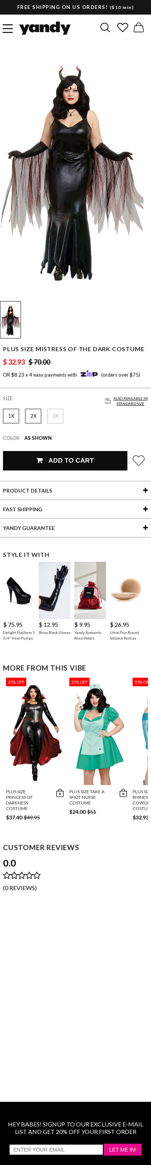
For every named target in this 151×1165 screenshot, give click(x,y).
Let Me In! (122, 1150)
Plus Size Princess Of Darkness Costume (19, 800)
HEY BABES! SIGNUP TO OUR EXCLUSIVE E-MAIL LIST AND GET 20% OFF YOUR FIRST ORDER (75, 1127)
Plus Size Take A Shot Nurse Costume (87, 797)
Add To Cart (65, 460)
